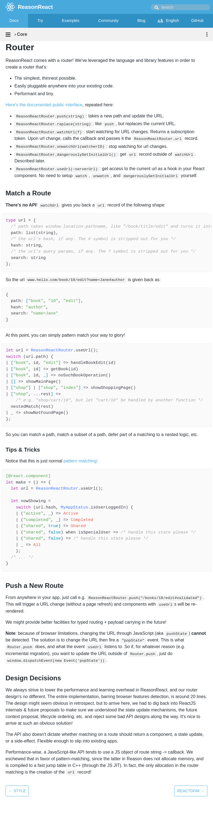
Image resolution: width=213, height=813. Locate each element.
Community (108, 20)
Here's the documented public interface (44, 104)
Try (40, 20)
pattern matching (80, 461)
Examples (70, 20)
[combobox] (180, 7)
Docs (14, 20)
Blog (141, 20)
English (168, 21)
